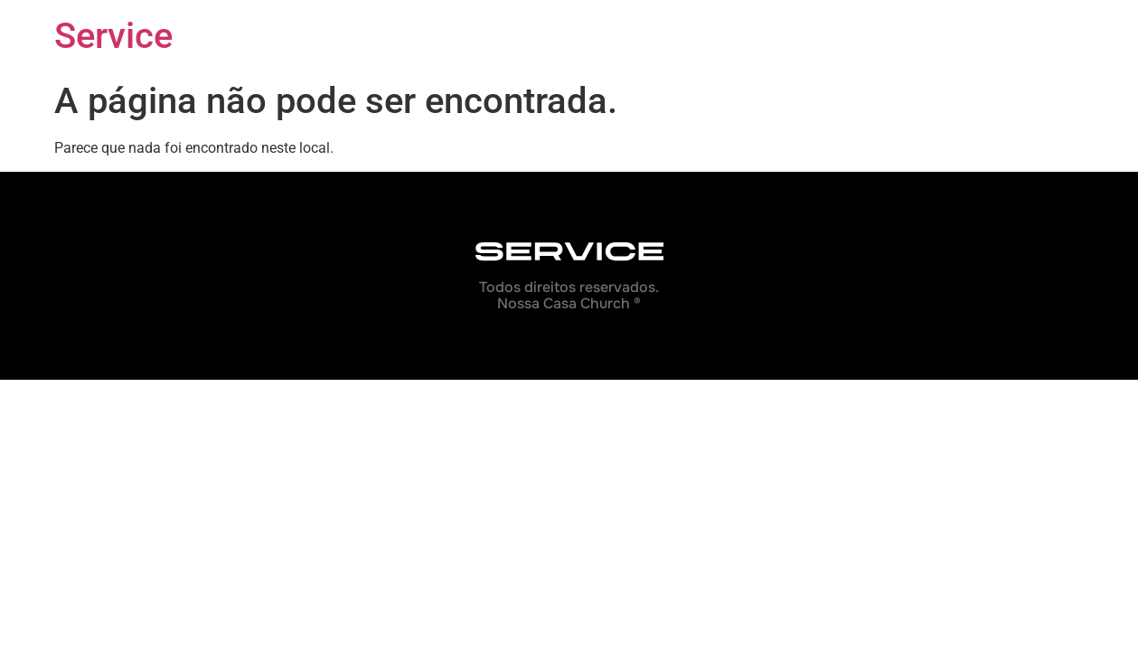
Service (113, 35)
